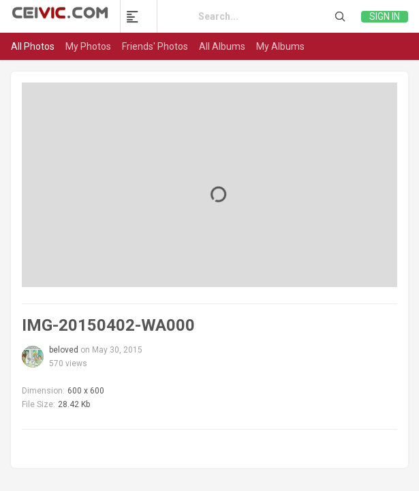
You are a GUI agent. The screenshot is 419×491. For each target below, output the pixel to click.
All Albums (222, 46)
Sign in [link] (384, 16)
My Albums (280, 46)
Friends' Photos (155, 46)
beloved (63, 350)
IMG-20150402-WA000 (108, 325)
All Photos (33, 46)
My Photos (88, 46)
